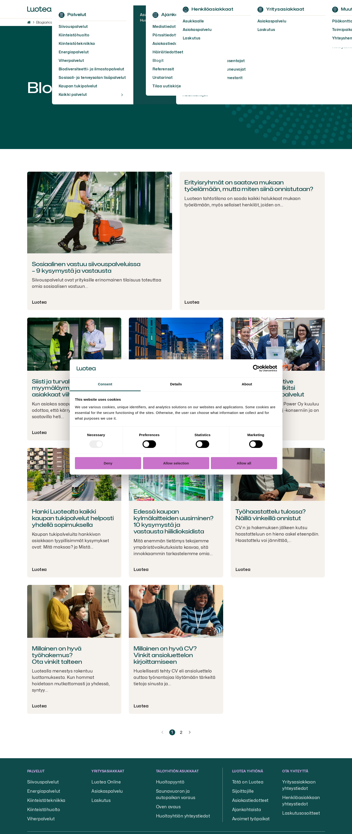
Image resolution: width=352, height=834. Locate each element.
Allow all (244, 463)
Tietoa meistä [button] (98, 9)
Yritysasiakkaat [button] (107, 771)
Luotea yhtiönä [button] (247, 771)
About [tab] (247, 384)
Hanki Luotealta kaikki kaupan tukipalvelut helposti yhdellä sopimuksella (73, 518)
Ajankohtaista (246, 809)
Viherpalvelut (41, 818)
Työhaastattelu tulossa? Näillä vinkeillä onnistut (270, 515)
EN (268, 9)
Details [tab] (176, 384)
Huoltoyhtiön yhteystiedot (183, 815)
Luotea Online (106, 781)
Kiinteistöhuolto (43, 809)
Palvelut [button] (66, 9)
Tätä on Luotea (248, 781)
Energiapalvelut (43, 791)
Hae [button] (281, 9)
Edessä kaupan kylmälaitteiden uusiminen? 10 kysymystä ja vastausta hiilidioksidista (173, 521)
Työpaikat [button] (132, 9)
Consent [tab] (105, 384)
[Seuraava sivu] (189, 732)
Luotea (39, 302)
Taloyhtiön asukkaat (177, 771)
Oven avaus (168, 806)
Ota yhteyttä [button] (295, 771)
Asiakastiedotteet (250, 800)
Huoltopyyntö (170, 781)
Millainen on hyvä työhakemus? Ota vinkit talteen (57, 655)
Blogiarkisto (46, 22)
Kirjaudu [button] (308, 9)
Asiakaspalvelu (107, 791)
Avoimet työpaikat (251, 818)
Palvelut (36, 771)
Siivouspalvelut (43, 781)
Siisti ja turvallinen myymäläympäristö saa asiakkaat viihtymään (67, 388)
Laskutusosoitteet (301, 813)
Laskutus (101, 800)
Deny (108, 463)
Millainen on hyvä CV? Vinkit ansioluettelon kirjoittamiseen (165, 655)
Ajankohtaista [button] (166, 9)
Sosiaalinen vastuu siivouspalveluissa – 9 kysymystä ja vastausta (86, 267)
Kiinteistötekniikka (46, 800)
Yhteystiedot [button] (203, 9)
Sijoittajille (243, 791)
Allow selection (176, 463)
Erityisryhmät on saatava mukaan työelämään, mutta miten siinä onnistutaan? (248, 185)
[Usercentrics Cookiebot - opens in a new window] (256, 368)
